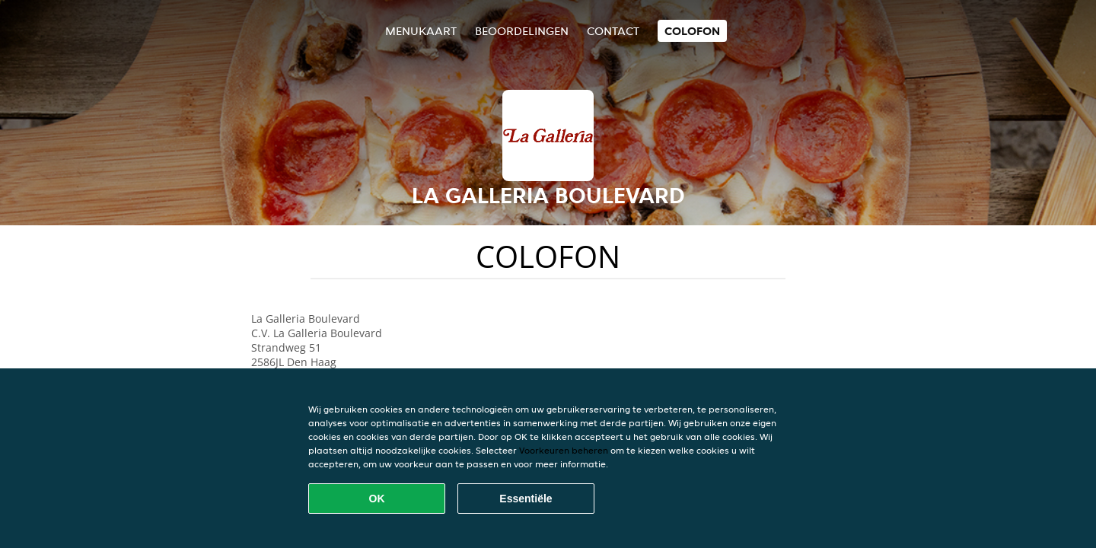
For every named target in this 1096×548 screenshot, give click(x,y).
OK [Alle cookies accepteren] (377, 498)
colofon (692, 31)
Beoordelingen (522, 31)
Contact (613, 31)
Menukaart (421, 31)
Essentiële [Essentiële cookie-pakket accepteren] (525, 498)
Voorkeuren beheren (563, 450)
